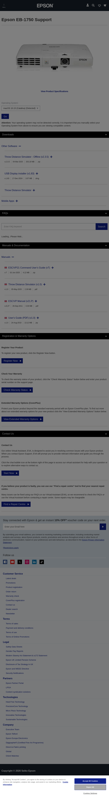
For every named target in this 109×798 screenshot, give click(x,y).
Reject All (90, 787)
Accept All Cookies (90, 781)
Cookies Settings (90, 793)
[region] (54, 786)
